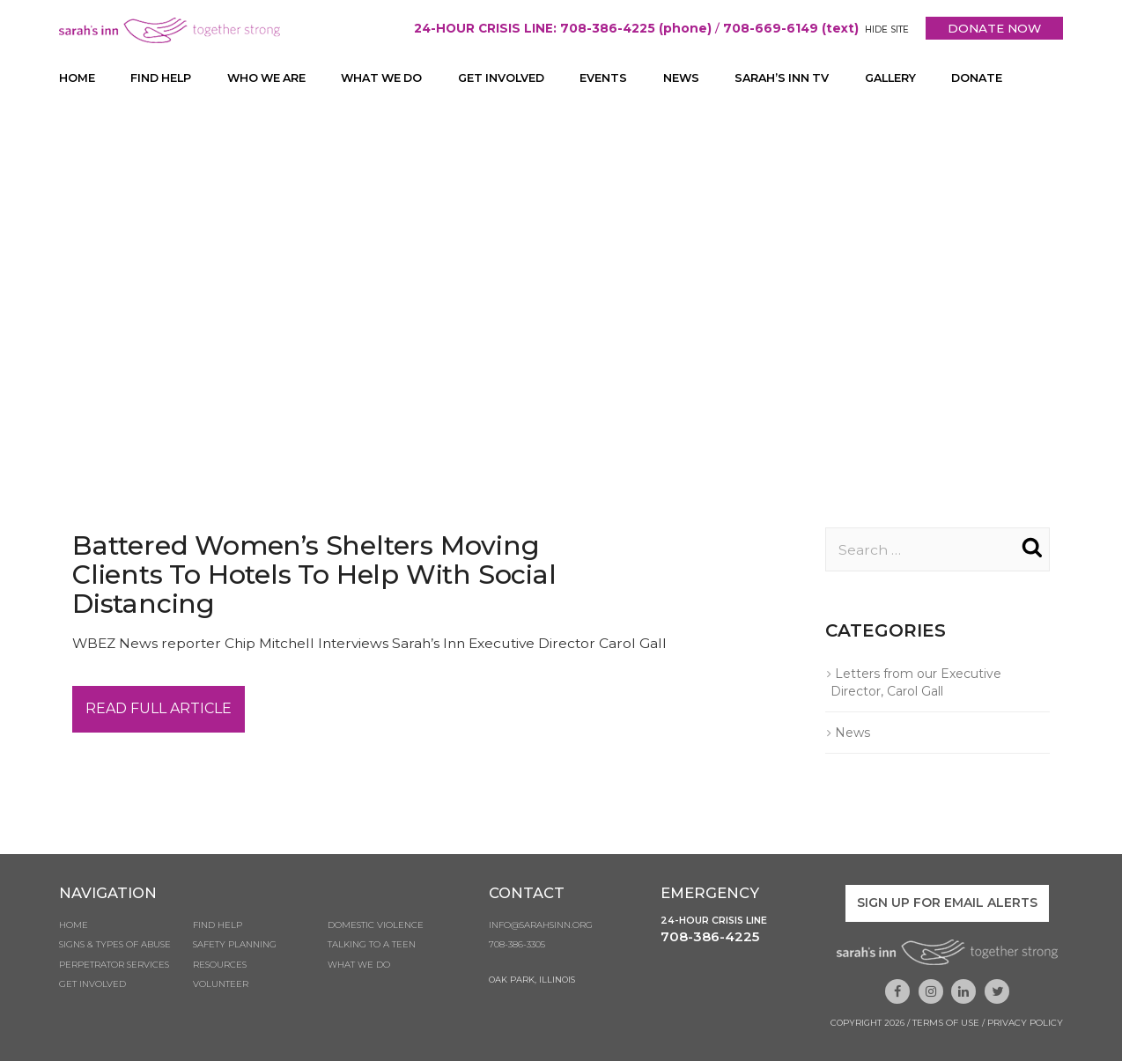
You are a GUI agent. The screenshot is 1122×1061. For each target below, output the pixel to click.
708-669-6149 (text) (786, 28)
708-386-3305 (517, 947)
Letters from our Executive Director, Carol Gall (915, 683)
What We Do (391, 77)
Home (77, 77)
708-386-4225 (710, 939)
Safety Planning (235, 947)
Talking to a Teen (372, 947)
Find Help (162, 77)
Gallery (912, 77)
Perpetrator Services (114, 967)
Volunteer (220, 986)
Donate (1001, 77)
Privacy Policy (1025, 1022)
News (697, 77)
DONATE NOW (992, 28)
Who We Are (271, 77)
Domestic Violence (376, 926)
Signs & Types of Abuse (115, 947)
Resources (220, 967)
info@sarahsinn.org (541, 926)
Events (619, 77)
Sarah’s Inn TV (800, 77)
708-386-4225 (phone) (630, 28)
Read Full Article (158, 711)
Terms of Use (945, 1022)
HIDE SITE (882, 29)
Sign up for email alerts (947, 903)
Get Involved (515, 77)
